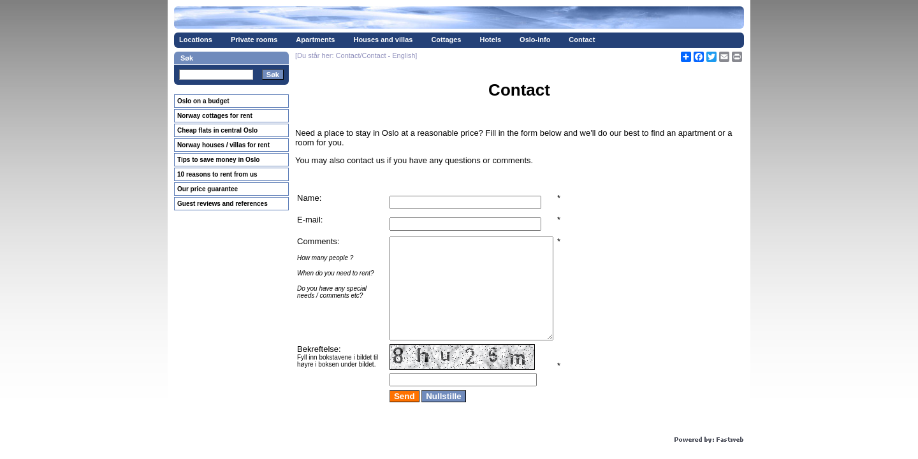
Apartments (315, 39)
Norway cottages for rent (214, 115)
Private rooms (254, 39)
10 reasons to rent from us (217, 174)
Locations (195, 39)
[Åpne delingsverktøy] (686, 57)
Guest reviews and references (222, 203)
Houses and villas (382, 39)
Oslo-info (535, 39)
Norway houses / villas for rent (223, 145)
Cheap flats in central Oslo (217, 130)
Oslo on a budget (203, 101)
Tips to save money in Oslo (218, 159)
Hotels (490, 39)
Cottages (446, 39)
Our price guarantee (207, 189)
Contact (582, 39)
